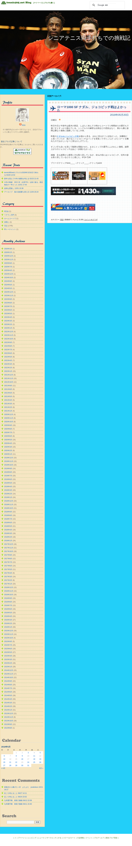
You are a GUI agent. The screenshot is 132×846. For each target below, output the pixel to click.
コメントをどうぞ (91, 220)
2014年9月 (8, 681)
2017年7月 (8, 562)
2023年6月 (8, 310)
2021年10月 (8, 382)
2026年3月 (8, 249)
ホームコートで (10, 219)
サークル (49, 838)
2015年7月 (8, 645)
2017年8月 (8, 559)
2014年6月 (8, 692)
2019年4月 (8, 487)
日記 (61, 220)
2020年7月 (8, 432)
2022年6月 (8, 353)
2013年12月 (8, 713)
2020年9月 (8, 425)
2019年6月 (8, 479)
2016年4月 (8, 616)
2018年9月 (8, 512)
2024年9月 (8, 281)
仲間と (6, 222)
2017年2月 (8, 580)
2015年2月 (8, 663)
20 (4, 762)
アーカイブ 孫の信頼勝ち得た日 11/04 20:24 (21, 192)
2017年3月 (8, 577)
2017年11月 (8, 548)
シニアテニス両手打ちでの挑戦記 (89, 38)
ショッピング (31, 838)
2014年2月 (8, 706)
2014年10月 (8, 677)
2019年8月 (8, 472)
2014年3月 (8, 703)
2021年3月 (8, 404)
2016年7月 (8, 605)
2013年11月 (8, 717)
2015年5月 (8, 652)
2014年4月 (8, 699)
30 (22, 765)
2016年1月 (8, 627)
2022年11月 (8, 335)
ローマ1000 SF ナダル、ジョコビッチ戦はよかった (91, 108)
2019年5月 (8, 483)
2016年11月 (8, 591)
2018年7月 (8, 519)
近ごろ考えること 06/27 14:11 (15, 793)
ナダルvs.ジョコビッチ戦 (68, 136)
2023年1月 (8, 328)
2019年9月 (8, 468)
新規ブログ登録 (111, 838)
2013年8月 (8, 728)
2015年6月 (8, 649)
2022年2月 (8, 368)
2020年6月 (8, 436)
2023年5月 (8, 314)
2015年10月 (8, 638)
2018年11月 (8, 505)
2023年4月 (8, 317)
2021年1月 (8, 411)
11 (34, 756)
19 (40, 759)
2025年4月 (8, 270)
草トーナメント (10, 229)
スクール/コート (69, 838)
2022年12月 (8, 332)
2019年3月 (8, 490)
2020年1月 (8, 454)
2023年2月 (8, 324)
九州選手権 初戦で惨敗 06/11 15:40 (18, 804)
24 (28, 762)
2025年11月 (8, 260)
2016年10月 (8, 595)
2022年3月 (8, 364)
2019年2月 (8, 494)
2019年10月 (8, 465)
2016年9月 (8, 598)
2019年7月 (8, 476)
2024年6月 (8, 285)
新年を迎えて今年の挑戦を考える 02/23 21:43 (21, 179)
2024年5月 (8, 288)
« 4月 (3, 768)
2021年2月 (8, 407)
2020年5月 (8, 440)
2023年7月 (8, 306)
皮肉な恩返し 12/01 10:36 (13, 188)
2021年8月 (8, 389)
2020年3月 (8, 447)
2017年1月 (8, 584)
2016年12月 (8, 587)
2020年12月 (8, 414)
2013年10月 (8, 721)
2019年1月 (8, 497)
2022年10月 (8, 339)
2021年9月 (8, 386)
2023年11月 (8, 296)
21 (10, 762)
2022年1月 (8, 371)
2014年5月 (8, 695)
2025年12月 (8, 256)
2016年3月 (8, 620)
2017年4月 (8, 573)
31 (28, 765)
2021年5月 (8, 396)
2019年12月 (8, 458)
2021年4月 (8, 400)
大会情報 (80, 838)
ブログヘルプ (99, 838)
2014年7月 (8, 688)
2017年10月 (8, 551)
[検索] (107, 5)
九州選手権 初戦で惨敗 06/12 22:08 (18, 800)
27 (4, 765)
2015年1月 (8, 667)
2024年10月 (8, 278)
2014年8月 (8, 685)
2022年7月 (8, 350)
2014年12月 (8, 670)
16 (22, 759)
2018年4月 (8, 530)
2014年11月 (8, 674)
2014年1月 (8, 710)
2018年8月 (8, 515)
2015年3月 (8, 659)
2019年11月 (8, 461)
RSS (23, 125)
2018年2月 (8, 537)
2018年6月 (8, 523)
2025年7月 (8, 267)
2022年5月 (8, 357)
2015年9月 (8, 641)
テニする (58, 838)
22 (16, 762)
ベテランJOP (9, 215)
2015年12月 (8, 631)
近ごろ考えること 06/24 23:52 (15, 797)
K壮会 (6, 211)
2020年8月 (8, 429)
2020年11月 (8, 418)
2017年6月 (8, 566)
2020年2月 (8, 450)
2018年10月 (8, 508)
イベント (88, 838)
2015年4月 (8, 656)
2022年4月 (8, 360)
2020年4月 (8, 443)
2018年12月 (8, 501)
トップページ (20, 838)
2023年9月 (8, 299)
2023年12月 (8, 292)
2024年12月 (8, 274)
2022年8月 (8, 346)
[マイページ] (38, 3)
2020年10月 (8, 422)
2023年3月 (8, 321)
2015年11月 (8, 634)
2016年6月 (8, 609)
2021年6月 (8, 393)
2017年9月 (8, 555)
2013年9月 (8, 724)
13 (4, 759)
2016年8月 (8, 602)
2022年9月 (8, 342)
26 (40, 762)
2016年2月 (8, 623)
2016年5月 (8, 613)
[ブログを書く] (49, 3)
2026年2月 (8, 252)
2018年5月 (8, 526)
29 (16, 765)
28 (10, 765)
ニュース (41, 838)
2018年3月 (8, 533)
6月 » (41, 768)
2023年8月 (8, 303)
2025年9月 (8, 263)
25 (34, 762)
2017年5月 (8, 569)
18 (34, 759)
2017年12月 (8, 544)
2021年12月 (8, 375)
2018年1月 (8, 541)
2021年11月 (8, 378)
